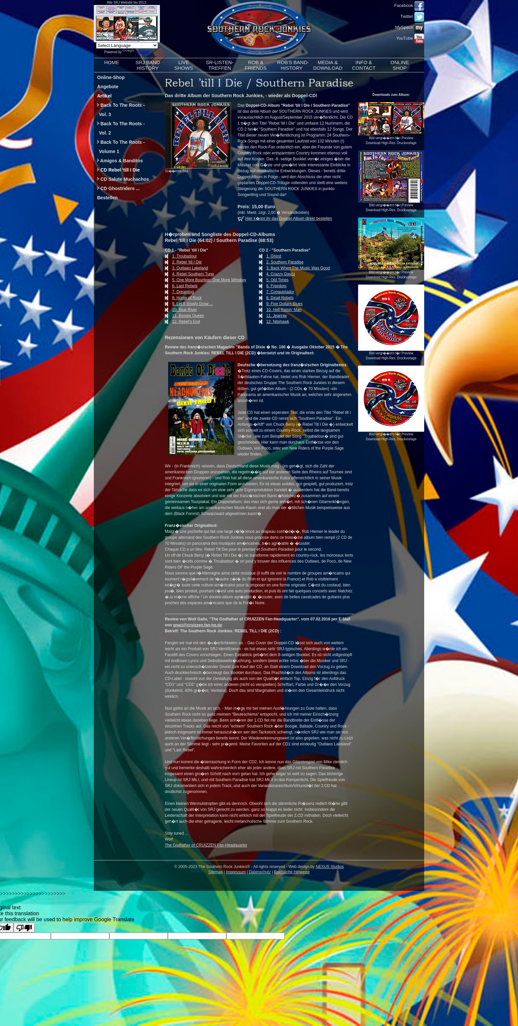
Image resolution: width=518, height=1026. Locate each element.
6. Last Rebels (181, 286)
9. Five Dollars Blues (281, 303)
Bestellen (107, 197)
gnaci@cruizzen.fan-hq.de (197, 625)
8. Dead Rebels (276, 298)
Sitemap (215, 872)
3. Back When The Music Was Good (294, 268)
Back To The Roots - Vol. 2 (119, 128)
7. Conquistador (276, 292)
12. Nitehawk (274, 321)
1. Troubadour (181, 256)
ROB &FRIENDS (256, 65)
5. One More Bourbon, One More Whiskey (205, 280)
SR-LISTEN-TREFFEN (219, 65)
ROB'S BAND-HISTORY (293, 65)
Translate (136, 52)
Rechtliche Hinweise (292, 872)
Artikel (104, 96)
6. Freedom (272, 286)
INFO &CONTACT (363, 65)
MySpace (409, 27)
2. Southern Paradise (281, 262)
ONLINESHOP (399, 65)
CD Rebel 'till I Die (118, 170)
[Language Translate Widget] (127, 45)
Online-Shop (111, 77)
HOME (111, 65)
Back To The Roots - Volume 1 (119, 146)
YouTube (410, 38)
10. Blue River (181, 309)
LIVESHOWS (183, 65)
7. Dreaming (179, 292)
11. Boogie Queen (184, 315)
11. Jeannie (273, 315)
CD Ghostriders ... (118, 188)
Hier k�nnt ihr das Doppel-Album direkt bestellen (288, 218)
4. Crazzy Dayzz (277, 274)
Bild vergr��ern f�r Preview (391, 136)
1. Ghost (270, 256)
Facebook (409, 5)
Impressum (235, 872)
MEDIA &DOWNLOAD (327, 65)
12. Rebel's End (182, 321)
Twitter (412, 16)
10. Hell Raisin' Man (280, 309)
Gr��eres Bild (176, 171)
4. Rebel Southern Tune (189, 274)
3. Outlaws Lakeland (186, 268)
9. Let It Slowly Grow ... (189, 303)
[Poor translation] (24, 927)
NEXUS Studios (330, 866)
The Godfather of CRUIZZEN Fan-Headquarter (206, 845)
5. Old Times (273, 280)
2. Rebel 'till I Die (183, 262)
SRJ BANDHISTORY (147, 65)
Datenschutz (260, 872)
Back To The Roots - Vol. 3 (119, 109)
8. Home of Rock (183, 298)
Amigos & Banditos (120, 160)
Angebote (108, 86)
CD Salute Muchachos (123, 179)
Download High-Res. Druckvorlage (391, 143)
